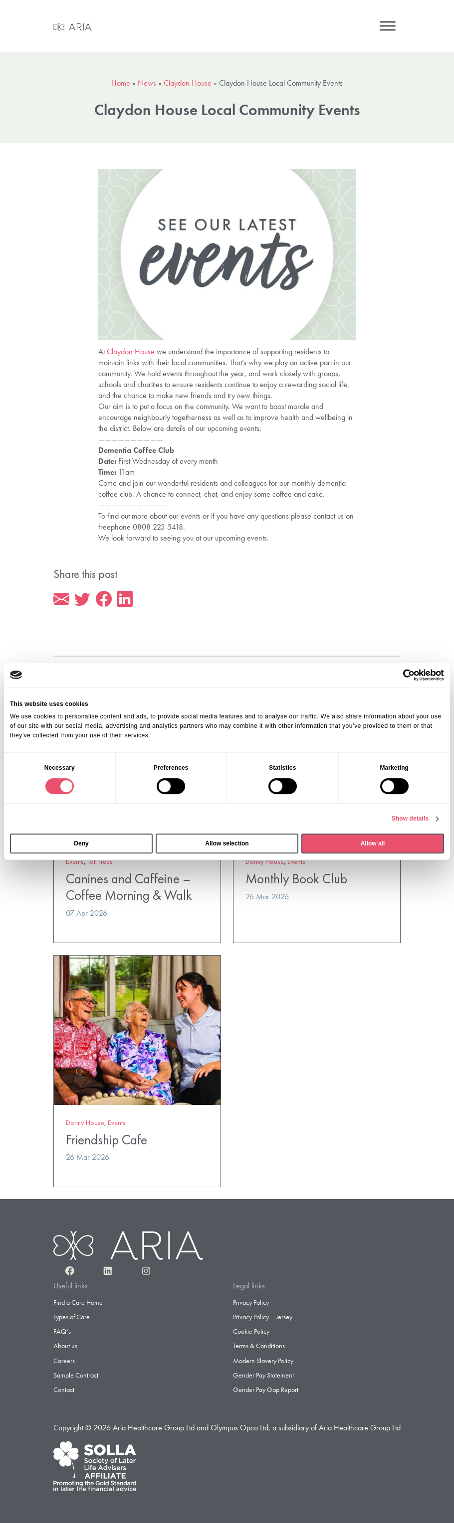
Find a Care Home (78, 1302)
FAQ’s (62, 1331)
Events (75, 861)
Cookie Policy (251, 1331)
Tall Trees (100, 861)
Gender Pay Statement (263, 1375)
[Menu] (388, 25)
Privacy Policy (251, 1302)
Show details (410, 818)
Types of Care (71, 1316)
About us (65, 1345)
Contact (63, 1389)
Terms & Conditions (259, 1345)
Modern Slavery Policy (263, 1360)
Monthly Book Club (296, 878)
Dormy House (264, 861)
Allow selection (226, 843)
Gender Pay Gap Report (265, 1389)
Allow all (373, 843)
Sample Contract (75, 1375)
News (147, 83)
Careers (64, 1360)
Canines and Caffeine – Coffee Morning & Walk (129, 887)
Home (120, 83)
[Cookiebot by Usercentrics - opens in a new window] (400, 675)
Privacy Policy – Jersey (262, 1316)
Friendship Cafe (106, 1139)
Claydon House (188, 83)
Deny (81, 843)
